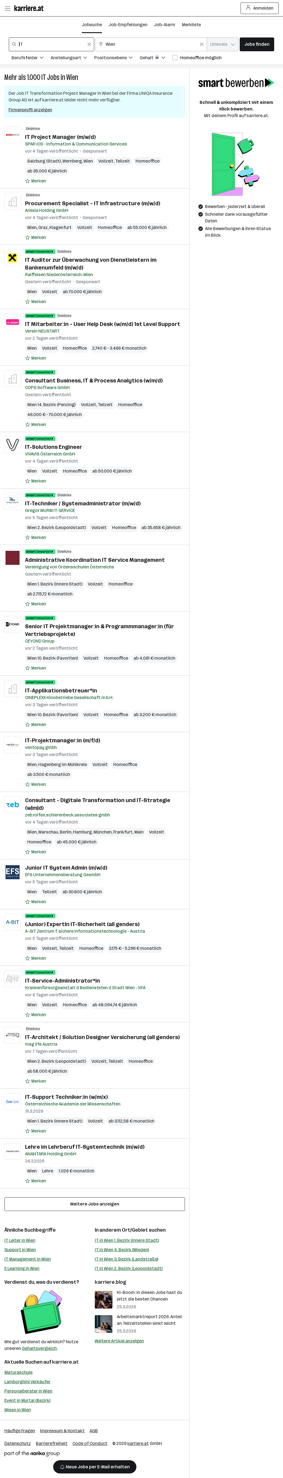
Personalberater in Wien (28, 1391)
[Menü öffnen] (7, 8)
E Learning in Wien (21, 1268)
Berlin (65, 832)
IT (43, 77)
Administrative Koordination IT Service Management (95, 560)
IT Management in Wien (27, 1259)
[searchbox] (51, 44)
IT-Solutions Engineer (53, 447)
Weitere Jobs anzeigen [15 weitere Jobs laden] (94, 1204)
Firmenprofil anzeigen (30, 109)
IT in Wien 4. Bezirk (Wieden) (122, 1249)
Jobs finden (256, 44)
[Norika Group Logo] (32, 1454)
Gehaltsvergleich (39, 1348)
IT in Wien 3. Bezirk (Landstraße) (126, 1259)
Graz (43, 227)
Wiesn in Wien (17, 1409)
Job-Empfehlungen (128, 24)
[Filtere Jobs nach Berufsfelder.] (31, 58)
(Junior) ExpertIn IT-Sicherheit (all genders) (82, 924)
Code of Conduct (89, 1443)
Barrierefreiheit (52, 1443)
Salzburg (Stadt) (44, 161)
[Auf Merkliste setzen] (35, 181)
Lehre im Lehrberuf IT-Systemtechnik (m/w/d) (84, 1146)
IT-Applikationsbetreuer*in (61, 690)
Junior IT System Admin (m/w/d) (66, 867)
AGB (94, 1430)
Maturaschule (18, 1372)
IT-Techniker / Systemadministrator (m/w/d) (83, 503)
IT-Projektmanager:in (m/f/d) (62, 740)
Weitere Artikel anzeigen (119, 1341)
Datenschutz (17, 1443)
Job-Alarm (164, 24)
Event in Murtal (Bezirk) (27, 1400)
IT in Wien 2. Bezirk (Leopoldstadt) (129, 1268)
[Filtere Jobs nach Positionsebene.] (117, 58)
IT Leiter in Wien (19, 1240)
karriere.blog (110, 1282)
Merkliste (191, 24)
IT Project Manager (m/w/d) (60, 137)
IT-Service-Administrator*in (62, 980)
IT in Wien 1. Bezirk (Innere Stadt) (127, 1240)
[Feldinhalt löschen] (89, 44)
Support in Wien (20, 1249)
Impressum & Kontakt (62, 1430)
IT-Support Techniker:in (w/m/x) (66, 1097)
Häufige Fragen (19, 1430)
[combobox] (51, 44)
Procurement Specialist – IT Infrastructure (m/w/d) (92, 203)
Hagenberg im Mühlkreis (62, 764)
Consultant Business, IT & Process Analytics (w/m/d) (94, 380)
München (102, 832)
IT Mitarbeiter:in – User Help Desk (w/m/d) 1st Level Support (102, 324)
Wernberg (72, 161)
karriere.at (65, 1362)
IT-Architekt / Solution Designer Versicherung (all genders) (102, 1037)
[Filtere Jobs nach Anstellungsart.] (72, 58)
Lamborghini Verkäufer (27, 1381)
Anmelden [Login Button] (259, 8)
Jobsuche (92, 24)
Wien (72, 77)
